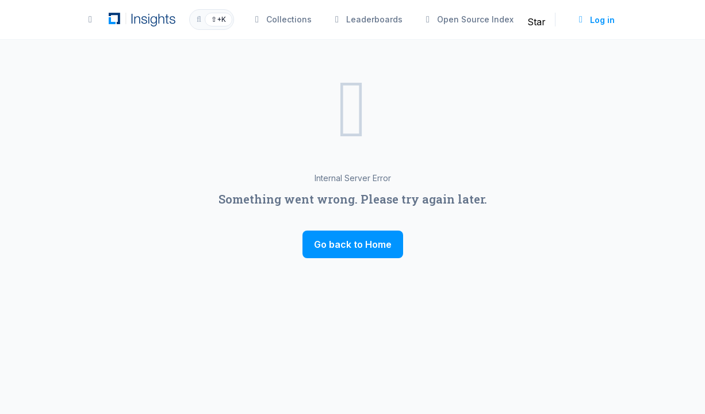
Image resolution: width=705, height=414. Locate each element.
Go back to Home (353, 244)
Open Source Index (468, 19)
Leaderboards (367, 19)
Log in (595, 20)
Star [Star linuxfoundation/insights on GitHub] (536, 22)
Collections (282, 19)
